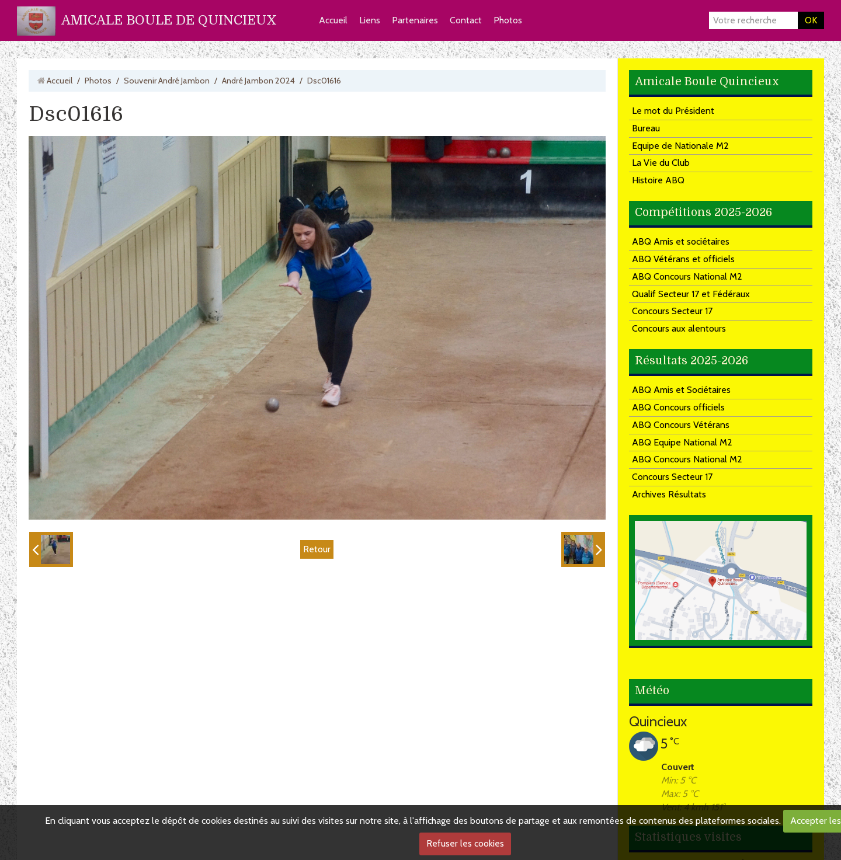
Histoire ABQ (658, 180)
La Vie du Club (661, 162)
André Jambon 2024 (258, 80)
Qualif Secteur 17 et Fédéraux (691, 294)
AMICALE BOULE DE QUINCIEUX (169, 20)
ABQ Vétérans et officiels (683, 258)
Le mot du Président (673, 110)
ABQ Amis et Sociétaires (681, 389)
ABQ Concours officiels (678, 407)
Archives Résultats (669, 494)
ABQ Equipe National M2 (682, 442)
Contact (466, 20)
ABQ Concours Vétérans (680, 424)
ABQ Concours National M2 (687, 276)
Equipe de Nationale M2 (680, 145)
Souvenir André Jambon (167, 80)
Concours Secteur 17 (672, 310)
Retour (317, 549)
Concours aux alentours (679, 328)
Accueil (333, 20)
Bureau (646, 128)
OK (811, 20)
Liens (369, 20)
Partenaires (415, 20)
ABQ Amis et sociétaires (680, 241)
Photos (508, 20)
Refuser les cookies (465, 843)
